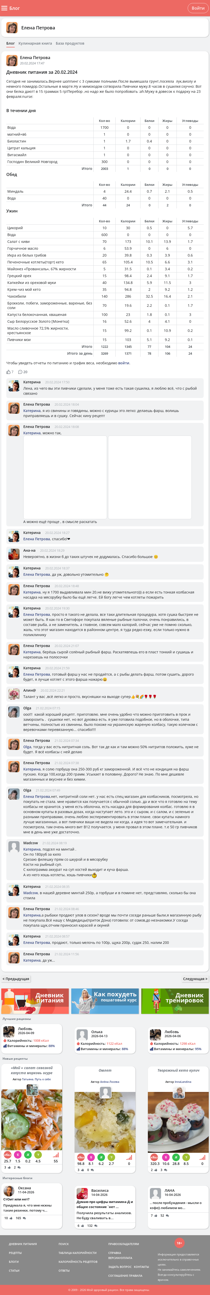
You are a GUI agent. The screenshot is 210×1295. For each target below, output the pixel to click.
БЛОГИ (14, 1262)
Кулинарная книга (35, 43)
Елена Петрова (38, 28)
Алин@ (29, 690)
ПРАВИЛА (135, 1276)
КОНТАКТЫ (141, 1267)
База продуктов (70, 43)
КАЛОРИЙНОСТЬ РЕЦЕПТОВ (78, 1262)
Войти (198, 8)
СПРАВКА (114, 1253)
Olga (27, 708)
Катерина (32, 382)
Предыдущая (16, 978)
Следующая (195, 978)
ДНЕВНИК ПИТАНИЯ (23, 1244)
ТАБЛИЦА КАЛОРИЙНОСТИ (78, 1253)
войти (123, 363)
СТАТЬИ (14, 1270)
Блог (10, 43)
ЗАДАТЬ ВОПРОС (120, 1267)
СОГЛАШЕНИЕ (118, 1276)
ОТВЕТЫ (64, 1270)
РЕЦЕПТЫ (15, 1253)
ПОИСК (64, 1244)
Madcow (30, 842)
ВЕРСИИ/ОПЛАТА (120, 1258)
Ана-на (29, 550)
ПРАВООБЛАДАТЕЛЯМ (123, 1244)
